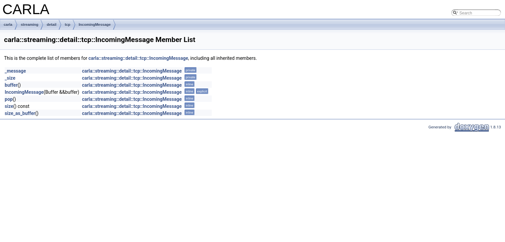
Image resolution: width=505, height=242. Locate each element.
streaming (30, 25)
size (9, 106)
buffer (11, 85)
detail (51, 25)
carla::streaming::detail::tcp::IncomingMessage (138, 58)
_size (10, 78)
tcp (67, 25)
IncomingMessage (95, 25)
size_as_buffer (20, 113)
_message (15, 71)
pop (9, 99)
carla (8, 25)
